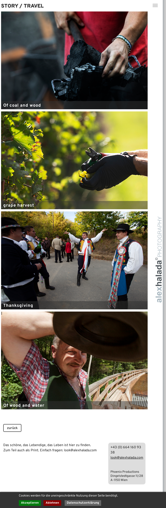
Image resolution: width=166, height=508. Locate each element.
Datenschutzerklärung (83, 503)
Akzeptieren (30, 503)
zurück (12, 428)
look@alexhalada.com (126, 458)
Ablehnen (52, 503)
